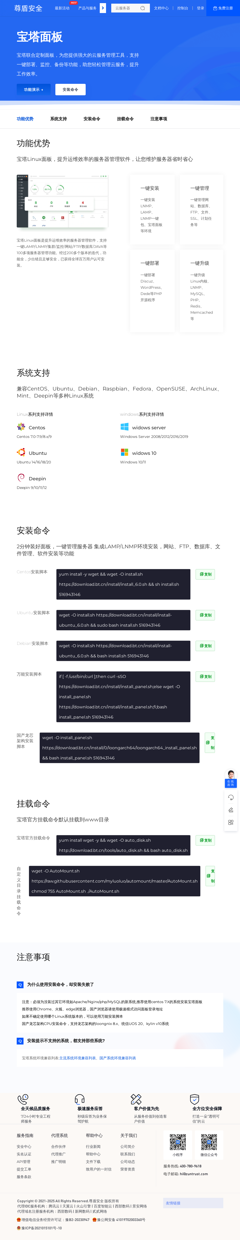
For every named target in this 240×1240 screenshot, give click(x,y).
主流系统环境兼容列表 (77, 1058)
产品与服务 (87, 8)
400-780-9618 (190, 1165)
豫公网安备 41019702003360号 (121, 1219)
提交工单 (24, 1169)
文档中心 (161, 8)
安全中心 (24, 1146)
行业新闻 (93, 1146)
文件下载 (93, 1161)
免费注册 (225, 8)
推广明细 (58, 1161)
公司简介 (127, 1146)
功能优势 (25, 118)
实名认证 (24, 1154)
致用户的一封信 (99, 1169)
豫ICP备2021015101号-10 (41, 1227)
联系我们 (127, 1154)
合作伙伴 (58, 1146)
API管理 (23, 1161)
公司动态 (127, 1161)
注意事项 (158, 118)
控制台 (182, 8)
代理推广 (58, 1154)
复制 (205, 574)
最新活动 (63, 6)
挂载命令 (125, 118)
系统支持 (58, 118)
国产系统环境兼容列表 (117, 1058)
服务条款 (24, 1176)
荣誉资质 (127, 1169)
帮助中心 (93, 1154)
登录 (200, 8)
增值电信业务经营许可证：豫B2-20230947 (55, 1219)
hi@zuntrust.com (194, 1173)
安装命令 (92, 118)
